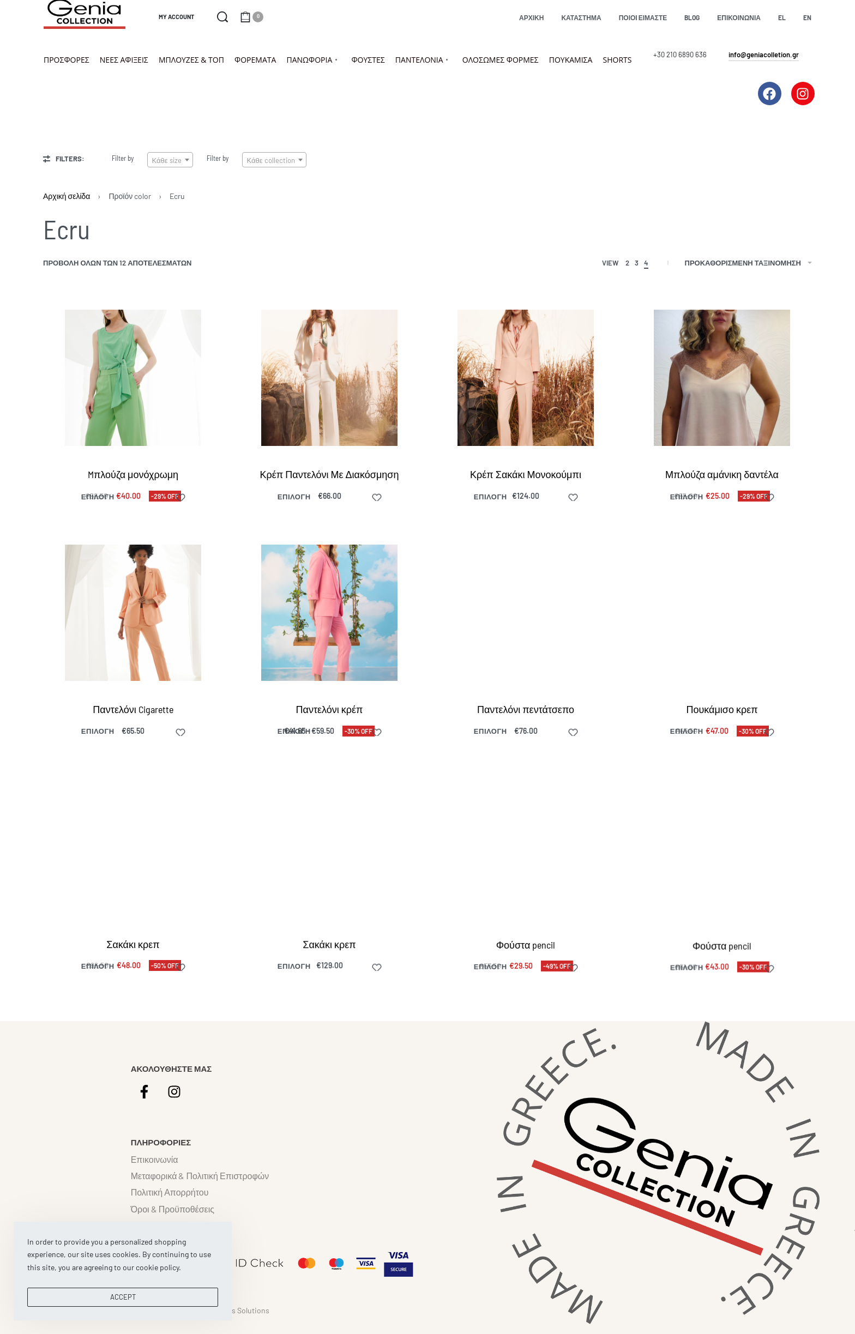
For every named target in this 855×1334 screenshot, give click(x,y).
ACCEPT (123, 1297)
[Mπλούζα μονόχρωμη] (133, 378)
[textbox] (170, 160)
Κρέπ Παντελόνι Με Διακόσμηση (329, 474)
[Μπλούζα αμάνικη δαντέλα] (722, 378)
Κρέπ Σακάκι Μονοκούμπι (525, 474)
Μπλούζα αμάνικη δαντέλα (722, 474)
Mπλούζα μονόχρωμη (133, 474)
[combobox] (170, 159)
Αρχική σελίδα (66, 196)
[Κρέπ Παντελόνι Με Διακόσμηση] (329, 378)
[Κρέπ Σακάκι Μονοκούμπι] (525, 378)
